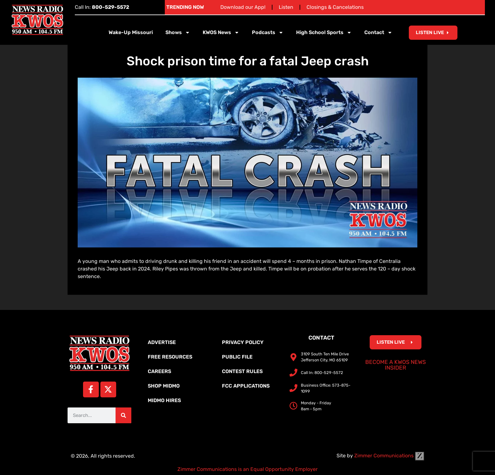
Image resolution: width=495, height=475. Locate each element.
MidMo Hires (164, 400)
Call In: (102, 7)
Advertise (162, 342)
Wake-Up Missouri (131, 32)
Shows (177, 32)
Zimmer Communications (389, 456)
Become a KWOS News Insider (395, 365)
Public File (237, 357)
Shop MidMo (164, 386)
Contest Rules (242, 371)
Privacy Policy (243, 342)
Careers (159, 371)
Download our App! (242, 7)
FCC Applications (246, 386)
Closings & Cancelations (335, 7)
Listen (286, 7)
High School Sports (324, 32)
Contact (378, 32)
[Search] (123, 415)
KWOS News (221, 32)
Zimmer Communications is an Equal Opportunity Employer (247, 469)
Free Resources (170, 357)
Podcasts (267, 32)
